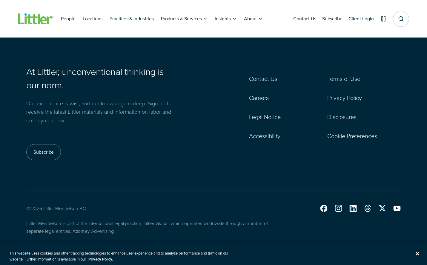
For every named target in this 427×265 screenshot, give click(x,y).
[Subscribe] (329, 19)
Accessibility (264, 136)
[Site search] (401, 19)
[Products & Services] (184, 19)
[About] (253, 19)
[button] (324, 208)
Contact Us (263, 79)
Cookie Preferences (352, 136)
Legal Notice (265, 117)
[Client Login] (358, 19)
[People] (68, 19)
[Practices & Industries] (132, 19)
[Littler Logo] (36, 18)
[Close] (417, 257)
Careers (259, 98)
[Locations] (92, 19)
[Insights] (226, 19)
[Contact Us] (300, 19)
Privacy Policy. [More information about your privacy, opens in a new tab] (100, 262)
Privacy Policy (344, 98)
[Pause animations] (382, 19)
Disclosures (342, 117)
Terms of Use (343, 79)
